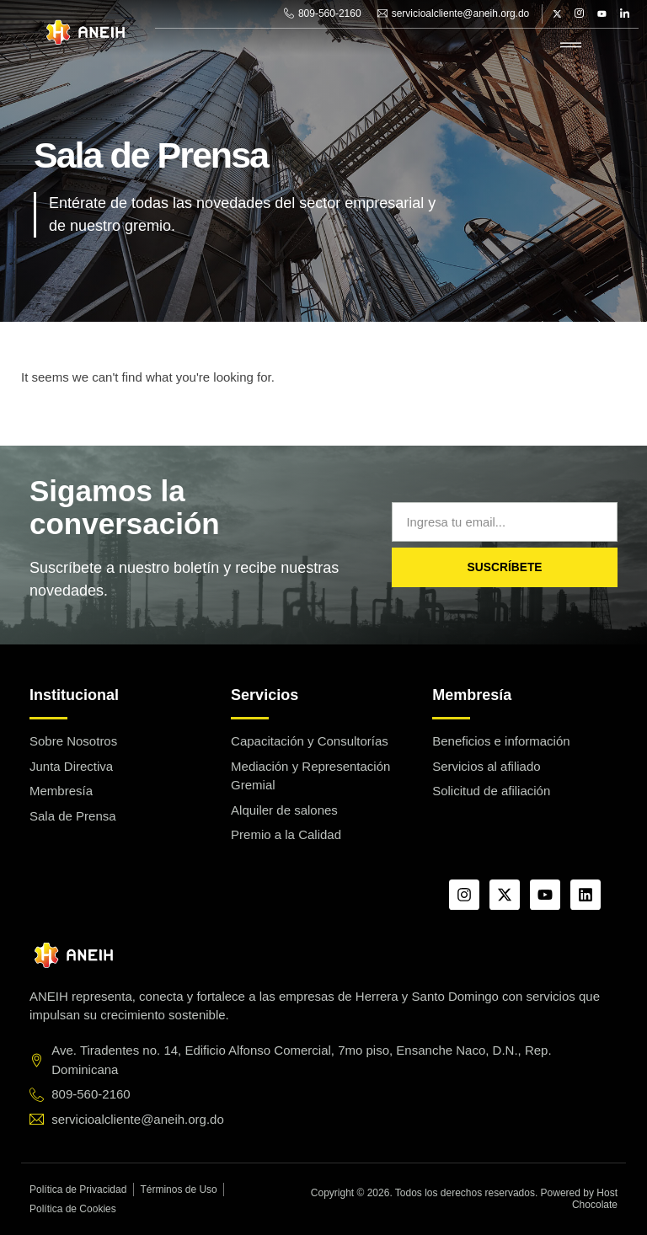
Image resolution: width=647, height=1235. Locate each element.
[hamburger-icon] (571, 46)
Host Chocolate (595, 1198)
